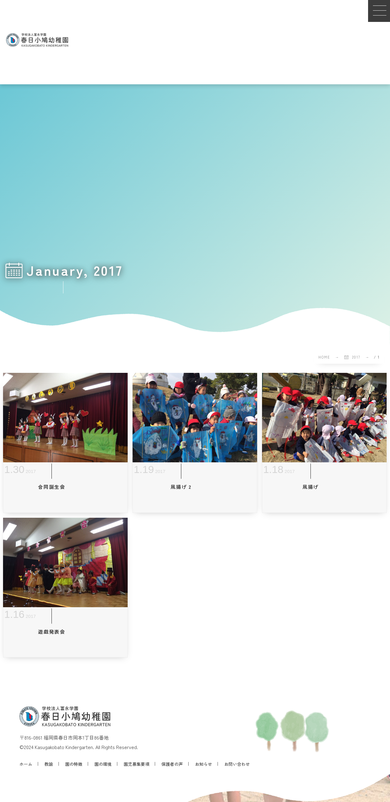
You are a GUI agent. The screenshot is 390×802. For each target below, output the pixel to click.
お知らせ (203, 764)
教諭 (48, 764)
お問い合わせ (237, 764)
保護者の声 (172, 764)
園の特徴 (73, 764)
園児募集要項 (136, 764)
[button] (379, 11)
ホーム (26, 764)
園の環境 (103, 764)
